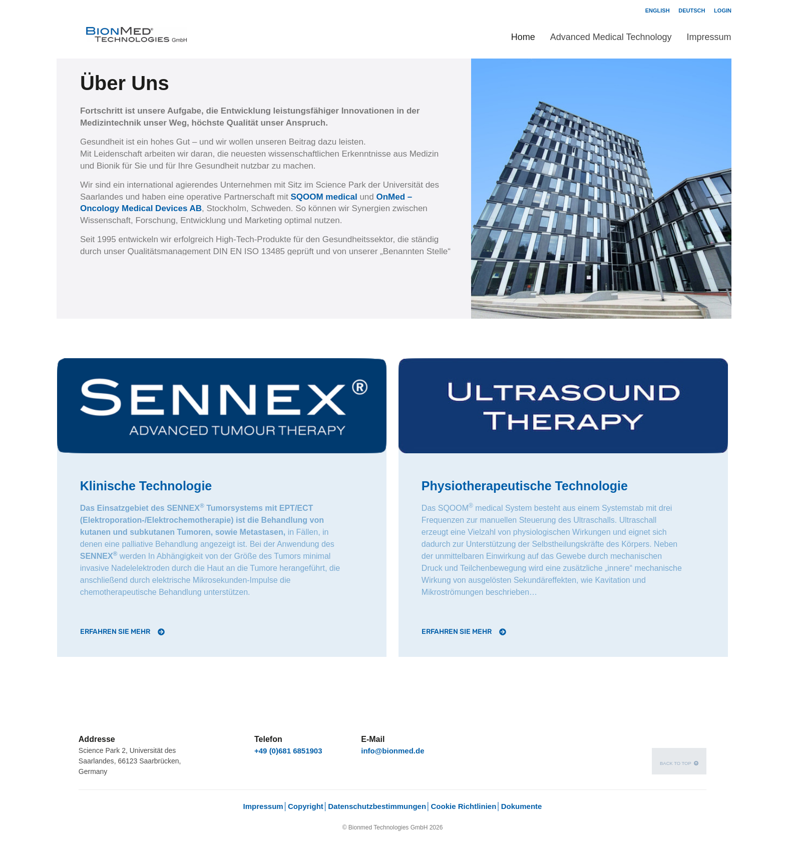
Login (722, 11)
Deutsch (691, 11)
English (657, 11)
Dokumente (521, 806)
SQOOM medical (324, 197)
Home (523, 37)
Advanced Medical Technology (611, 37)
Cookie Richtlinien (463, 806)
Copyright (305, 806)
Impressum (708, 37)
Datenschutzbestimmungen (377, 806)
